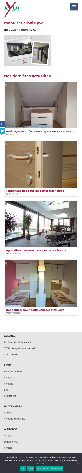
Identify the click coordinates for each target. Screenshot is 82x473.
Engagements (11, 441)
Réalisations (10, 395)
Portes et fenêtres (13, 371)
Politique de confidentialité (49, 468)
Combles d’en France (14, 418)
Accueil (7, 435)
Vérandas (9, 377)
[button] (74, 6)
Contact (8, 447)
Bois (6, 389)
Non (31, 468)
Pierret (7, 412)
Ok (23, 468)
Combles (8, 383)
